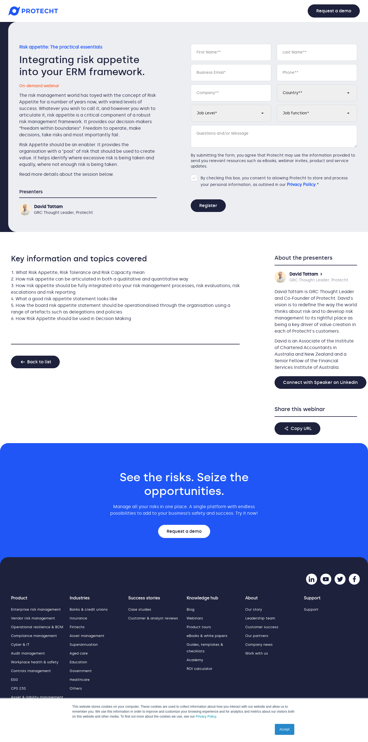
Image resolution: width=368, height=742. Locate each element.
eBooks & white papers (207, 636)
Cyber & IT (20, 644)
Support (311, 609)
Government (81, 671)
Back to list (39, 361)
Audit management (28, 653)
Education (78, 662)
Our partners (256, 636)
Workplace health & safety (34, 662)
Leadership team (260, 618)
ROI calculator (199, 669)
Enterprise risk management (36, 609)
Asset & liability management (37, 697)
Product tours (199, 627)
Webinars (195, 618)
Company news (259, 644)
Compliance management (34, 636)
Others (76, 688)
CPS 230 (18, 688)
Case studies (139, 609)
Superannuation (84, 644)
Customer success (261, 627)
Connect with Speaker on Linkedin (320, 382)
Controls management (31, 671)
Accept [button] (284, 729)
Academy (195, 660)
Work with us (256, 653)
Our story (253, 609)
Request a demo (333, 10)
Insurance (78, 618)
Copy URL (301, 428)
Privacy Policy (206, 716)
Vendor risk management (33, 618)
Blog (190, 609)
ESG (14, 680)
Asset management (87, 636)
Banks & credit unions (89, 609)
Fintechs (77, 627)
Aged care (79, 653)
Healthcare (80, 680)
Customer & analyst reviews (153, 618)
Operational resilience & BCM (37, 627)
